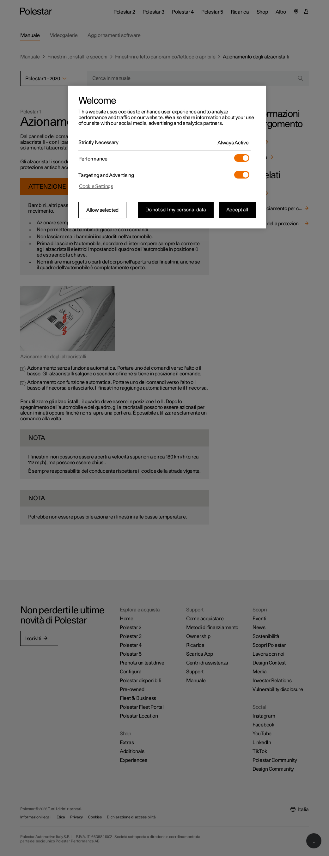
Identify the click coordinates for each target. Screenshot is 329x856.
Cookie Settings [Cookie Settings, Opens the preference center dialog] (96, 186)
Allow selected (102, 210)
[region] (167, 157)
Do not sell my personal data (175, 209)
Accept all (237, 209)
